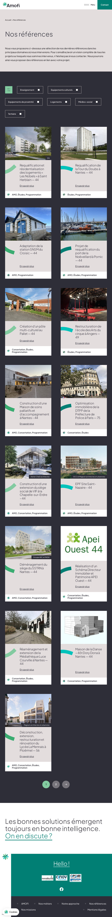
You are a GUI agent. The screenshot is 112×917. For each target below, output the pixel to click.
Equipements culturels (64, 89)
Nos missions (28, 909)
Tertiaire (14, 113)
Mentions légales (97, 909)
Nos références (97, 903)
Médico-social (88, 101)
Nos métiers (45, 903)
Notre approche (70, 903)
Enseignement (30, 89)
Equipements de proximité (23, 101)
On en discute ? (28, 835)
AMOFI (25, 903)
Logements (58, 101)
